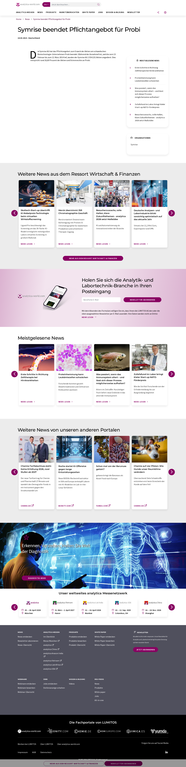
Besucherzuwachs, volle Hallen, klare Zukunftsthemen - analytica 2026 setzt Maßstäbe (150, 117)
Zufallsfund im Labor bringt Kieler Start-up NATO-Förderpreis (150, 105)
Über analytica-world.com (68, 744)
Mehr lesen (89, 317)
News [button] (40, 12)
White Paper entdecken (105, 636)
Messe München (51, 641)
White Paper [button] (88, 12)
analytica (48, 645)
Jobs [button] (100, 12)
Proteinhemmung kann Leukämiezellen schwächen (147, 79)
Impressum (23, 752)
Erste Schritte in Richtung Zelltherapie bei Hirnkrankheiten (149, 69)
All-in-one (99, 700)
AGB (34, 752)
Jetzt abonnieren (145, 649)
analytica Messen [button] (25, 12)
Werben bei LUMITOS (27, 744)
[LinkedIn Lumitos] (166, 752)
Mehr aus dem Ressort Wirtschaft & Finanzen (93, 258)
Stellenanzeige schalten (54, 687)
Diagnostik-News (37, 578)
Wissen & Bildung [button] (115, 12)
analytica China (51, 649)
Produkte (99, 687)
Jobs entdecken (50, 683)
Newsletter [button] (133, 12)
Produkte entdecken (78, 636)
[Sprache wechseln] (165, 12)
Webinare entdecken (27, 683)
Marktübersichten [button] (69, 12)
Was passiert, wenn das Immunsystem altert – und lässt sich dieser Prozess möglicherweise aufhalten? (149, 92)
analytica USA (50, 669)
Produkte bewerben (77, 641)
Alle (45, 4)
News (97, 683)
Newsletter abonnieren (142, 299)
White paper (100, 692)
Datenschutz (46, 752)
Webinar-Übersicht (26, 692)
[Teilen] (158, 12)
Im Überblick (49, 636)
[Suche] (98, 4)
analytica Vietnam (52, 660)
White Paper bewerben (104, 641)
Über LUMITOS (46, 744)
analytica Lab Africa (53, 664)
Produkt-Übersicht (77, 645)
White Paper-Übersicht (105, 645)
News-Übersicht (25, 645)
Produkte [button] (51, 12)
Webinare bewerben (26, 687)
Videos (72, 683)
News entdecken (25, 636)
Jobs (97, 696)
